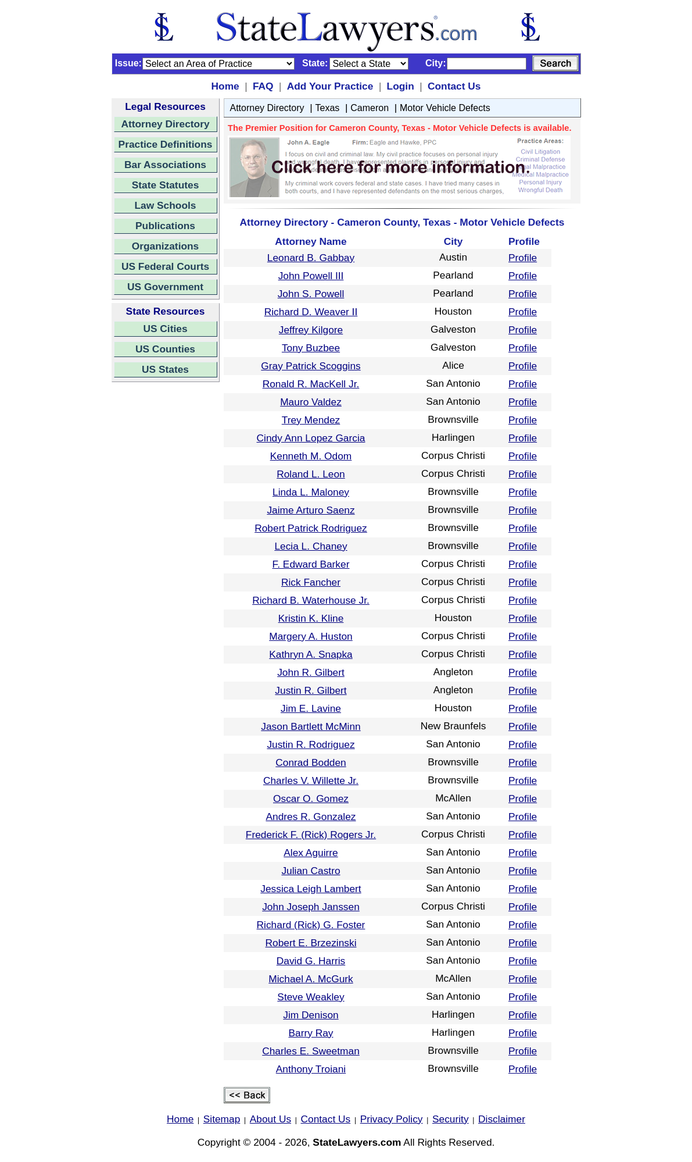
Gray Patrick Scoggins (310, 366)
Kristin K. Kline (311, 618)
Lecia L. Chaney (310, 546)
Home (225, 86)
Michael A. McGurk (310, 979)
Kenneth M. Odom (311, 456)
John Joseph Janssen (311, 907)
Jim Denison (310, 1015)
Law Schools (165, 205)
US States (165, 369)
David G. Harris (311, 961)
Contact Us (454, 86)
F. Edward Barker (311, 564)
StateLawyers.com (357, 1142)
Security (450, 1119)
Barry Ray (310, 1033)
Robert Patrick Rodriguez (310, 528)
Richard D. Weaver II (311, 312)
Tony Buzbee (311, 348)
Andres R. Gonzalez (311, 816)
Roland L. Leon (311, 474)
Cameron (369, 108)
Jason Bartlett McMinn (310, 726)
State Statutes (165, 185)
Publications (165, 225)
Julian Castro (310, 870)
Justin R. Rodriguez (310, 744)
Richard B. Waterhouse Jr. (311, 600)
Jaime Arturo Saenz (310, 510)
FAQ (263, 86)
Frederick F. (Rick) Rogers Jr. (311, 834)
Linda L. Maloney (311, 492)
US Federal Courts (165, 266)
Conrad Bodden (310, 762)
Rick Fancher (310, 582)
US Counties (165, 349)
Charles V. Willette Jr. (310, 780)
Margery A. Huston (311, 636)
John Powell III (311, 275)
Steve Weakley (310, 997)
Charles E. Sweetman (311, 1051)
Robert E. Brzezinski (311, 943)
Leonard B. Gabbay (310, 257)
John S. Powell (311, 294)
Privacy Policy (391, 1119)
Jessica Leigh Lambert (310, 888)
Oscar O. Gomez (311, 798)
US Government (165, 287)
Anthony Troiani (311, 1069)
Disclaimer (501, 1119)
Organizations (165, 246)
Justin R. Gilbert (310, 690)
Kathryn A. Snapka (311, 654)
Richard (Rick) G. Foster (311, 925)
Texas (327, 108)
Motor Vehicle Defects (445, 108)
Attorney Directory (165, 124)
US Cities (165, 328)
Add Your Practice (330, 86)
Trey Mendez (311, 420)
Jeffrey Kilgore (311, 330)
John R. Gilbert (311, 672)
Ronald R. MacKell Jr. (311, 384)
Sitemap (222, 1119)
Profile (522, 257)
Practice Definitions (166, 144)
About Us (270, 1119)
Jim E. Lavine (311, 708)
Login (400, 86)
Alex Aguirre (311, 852)
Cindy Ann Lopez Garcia (311, 438)
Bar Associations (165, 164)
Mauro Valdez (311, 402)
